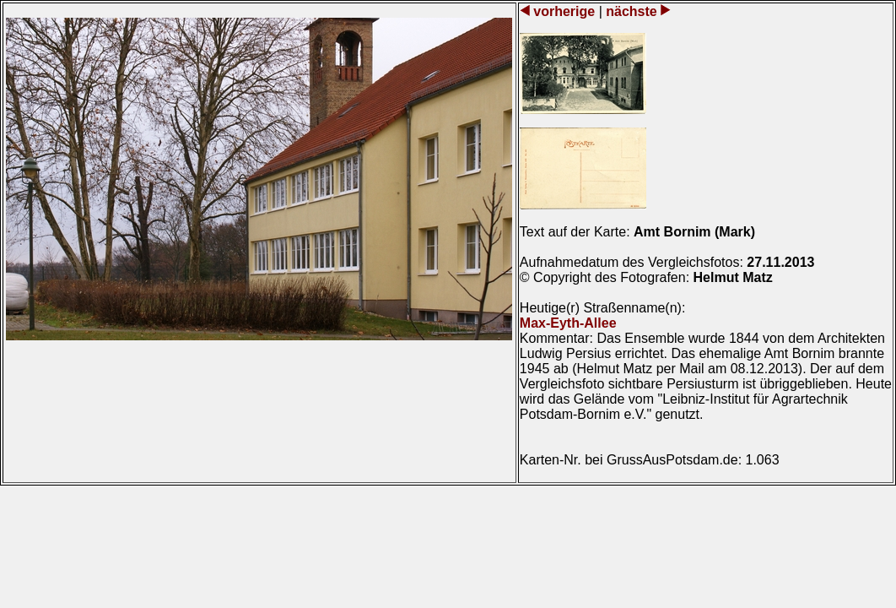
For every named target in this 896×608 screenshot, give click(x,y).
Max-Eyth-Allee (568, 323)
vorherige (564, 11)
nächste (631, 11)
